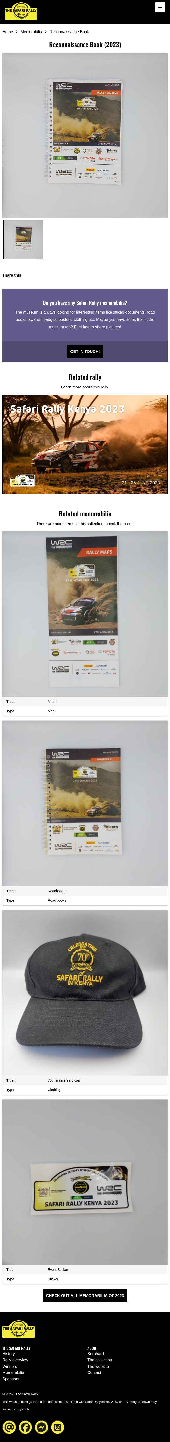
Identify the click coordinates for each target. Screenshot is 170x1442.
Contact (94, 1373)
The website (98, 1366)
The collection (99, 1360)
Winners (9, 1366)
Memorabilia (31, 32)
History (8, 1354)
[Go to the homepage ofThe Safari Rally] (21, 11)
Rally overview (15, 1360)
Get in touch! (85, 352)
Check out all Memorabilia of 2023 (85, 1296)
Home (7, 32)
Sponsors (10, 1379)
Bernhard (95, 1354)
